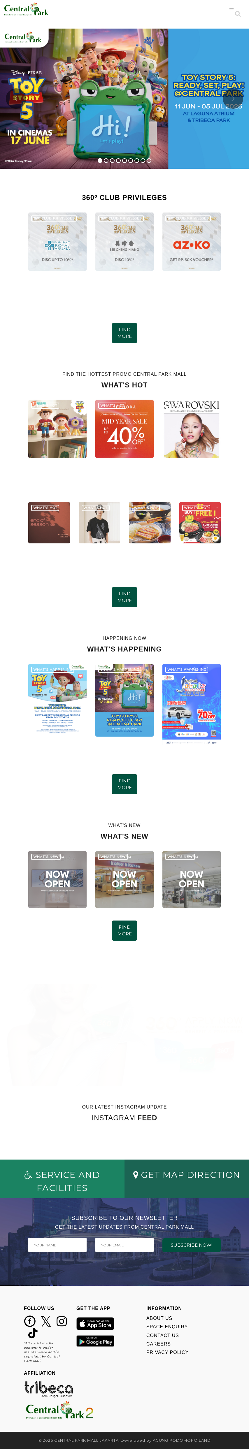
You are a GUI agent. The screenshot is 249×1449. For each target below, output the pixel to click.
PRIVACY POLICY (167, 1352)
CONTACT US (162, 1335)
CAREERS (158, 1343)
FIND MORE (125, 333)
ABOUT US (159, 1318)
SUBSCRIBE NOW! (191, 1245)
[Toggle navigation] (232, 9)
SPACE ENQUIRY (167, 1326)
